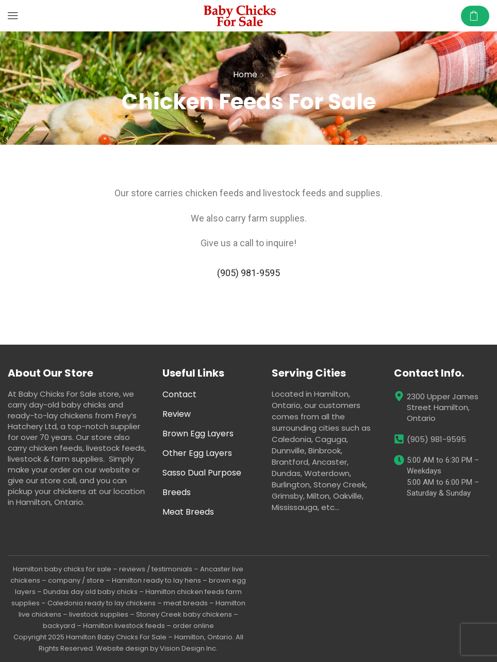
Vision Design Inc (188, 648)
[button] (13, 16)
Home (245, 74)
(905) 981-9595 (248, 272)
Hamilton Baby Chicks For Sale (116, 637)
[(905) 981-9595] (399, 439)
